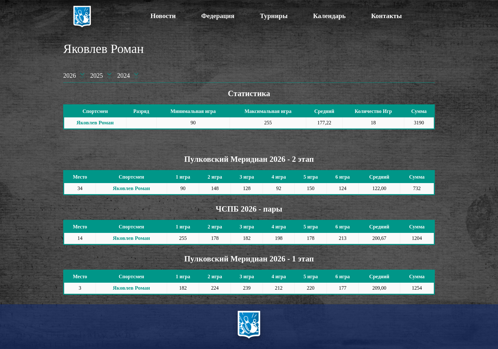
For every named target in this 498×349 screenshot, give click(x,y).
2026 (69, 75)
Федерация (217, 16)
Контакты (386, 16)
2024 (123, 75)
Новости (163, 16)
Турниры (273, 16)
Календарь (329, 16)
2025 (96, 75)
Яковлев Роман (95, 123)
